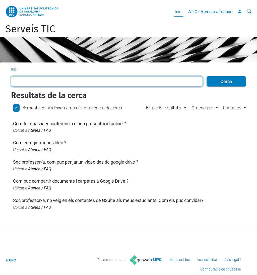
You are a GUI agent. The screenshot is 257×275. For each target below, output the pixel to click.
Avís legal (231, 260)
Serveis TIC (30, 29)
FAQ (47, 130)
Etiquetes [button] (232, 107)
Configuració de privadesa (220, 269)
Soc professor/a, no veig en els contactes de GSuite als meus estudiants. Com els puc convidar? (108, 200)
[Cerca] (249, 11)
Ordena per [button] (202, 107)
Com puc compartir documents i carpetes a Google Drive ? (70, 181)
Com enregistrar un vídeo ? (40, 142)
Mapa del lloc (179, 260)
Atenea (34, 130)
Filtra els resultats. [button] (164, 107)
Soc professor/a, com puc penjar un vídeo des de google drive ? (75, 162)
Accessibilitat (207, 260)
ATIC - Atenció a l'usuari (210, 11)
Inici (178, 11)
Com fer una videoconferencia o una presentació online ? (69, 123)
